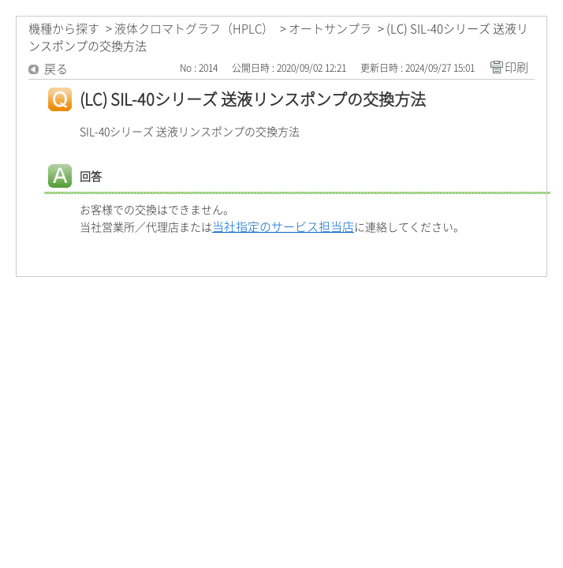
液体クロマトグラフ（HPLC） (194, 29)
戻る (56, 69)
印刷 (516, 67)
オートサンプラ (330, 29)
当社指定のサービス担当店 (283, 227)
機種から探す (63, 29)
